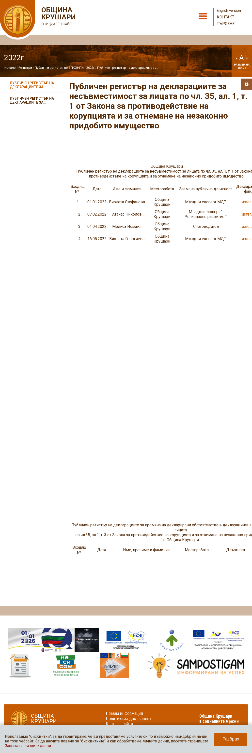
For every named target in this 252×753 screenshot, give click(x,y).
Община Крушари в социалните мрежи (219, 718)
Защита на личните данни (28, 745)
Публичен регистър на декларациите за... (127, 67)
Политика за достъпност (128, 718)
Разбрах (230, 739)
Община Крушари (58, 17)
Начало (10, 67)
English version (229, 10)
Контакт (225, 17)
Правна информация (124, 713)
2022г (90, 67)
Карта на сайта (119, 723)
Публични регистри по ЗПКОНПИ (59, 67)
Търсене (226, 23)
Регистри (25, 67)
